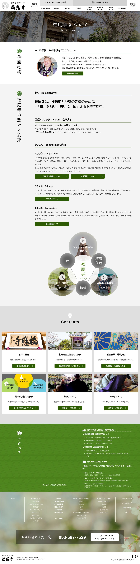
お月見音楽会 (104, 510)
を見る (23, 366)
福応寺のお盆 (104, 512)
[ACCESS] (41, 559)
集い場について (52, 224)
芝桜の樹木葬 (111, 8)
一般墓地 (78, 8)
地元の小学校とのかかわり (81, 512)
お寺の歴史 (35, 501)
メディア (36, 521)
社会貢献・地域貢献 (36, 518)
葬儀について (36, 512)
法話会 (104, 507)
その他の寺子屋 (81, 518)
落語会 (104, 504)
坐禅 (81, 507)
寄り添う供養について (51, 176)
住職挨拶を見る (72, 73)
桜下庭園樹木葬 (100, 8)
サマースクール (81, 515)
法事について (36, 515)
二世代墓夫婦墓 (89, 8)
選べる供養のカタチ (100, 2)
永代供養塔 (122, 8)
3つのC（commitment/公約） (56, 2)
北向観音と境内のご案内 (35, 504)
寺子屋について (52, 199)
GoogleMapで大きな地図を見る (55, 485)
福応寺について (34, 5)
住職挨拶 (36, 507)
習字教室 (81, 504)
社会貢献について (87, 176)
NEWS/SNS (132, 5)
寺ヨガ (81, 501)
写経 (81, 510)
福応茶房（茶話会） (104, 501)
